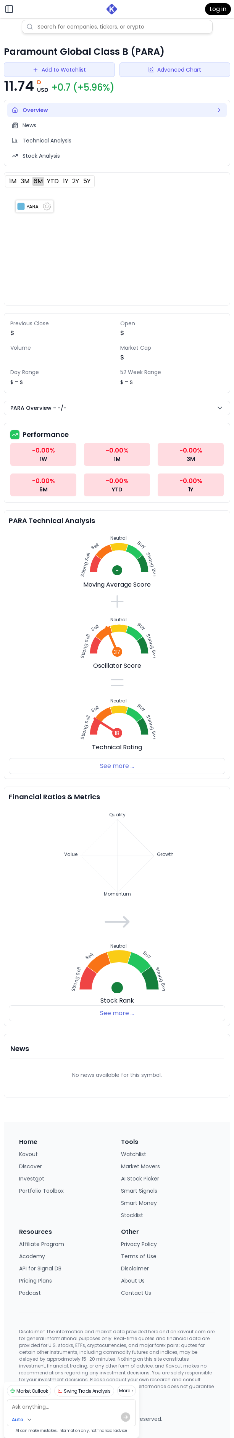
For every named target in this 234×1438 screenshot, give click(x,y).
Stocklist (132, 1215)
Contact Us (136, 1293)
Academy (32, 1256)
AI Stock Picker (140, 1178)
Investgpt (31, 1178)
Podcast (30, 1293)
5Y (86, 181)
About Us (133, 1280)
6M (38, 181)
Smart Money (139, 1203)
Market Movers (140, 1166)
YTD (53, 181)
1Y (65, 181)
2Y (75, 181)
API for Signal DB (40, 1268)
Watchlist (133, 1154)
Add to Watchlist (59, 70)
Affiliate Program (41, 1244)
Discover (30, 1166)
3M (25, 181)
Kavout (28, 1154)
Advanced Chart (174, 70)
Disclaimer (135, 1268)
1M (12, 181)
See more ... (117, 765)
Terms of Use (139, 1256)
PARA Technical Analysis (52, 520)
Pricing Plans (35, 1280)
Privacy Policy (139, 1244)
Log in (218, 9)
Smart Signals (139, 1191)
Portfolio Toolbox (41, 1191)
